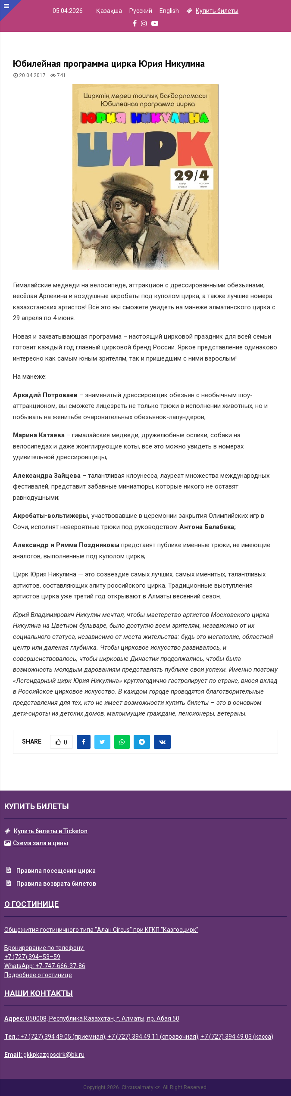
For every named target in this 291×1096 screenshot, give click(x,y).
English (169, 10)
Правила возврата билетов (50, 884)
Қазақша (109, 10)
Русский (140, 10)
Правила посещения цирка (50, 871)
